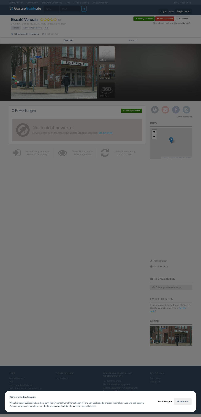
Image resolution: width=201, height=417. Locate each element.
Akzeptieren (183, 401)
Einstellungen (165, 401)
